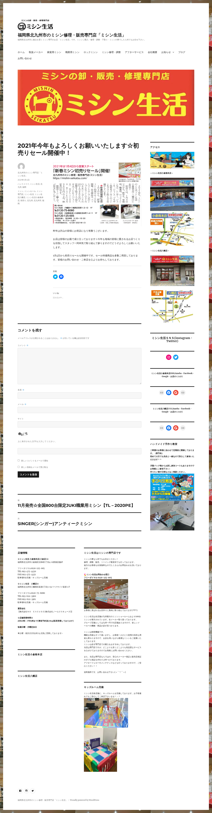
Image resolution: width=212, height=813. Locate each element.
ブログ (181, 52)
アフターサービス (134, 52)
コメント (23, 345)
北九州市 (37, 200)
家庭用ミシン (54, 52)
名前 (21, 390)
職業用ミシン (72, 52)
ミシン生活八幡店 (27, 676)
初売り (23, 200)
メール (22, 404)
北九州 (30, 200)
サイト (21, 418)
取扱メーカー (36, 52)
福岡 (24, 187)
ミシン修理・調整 (111, 52)
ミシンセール (30, 191)
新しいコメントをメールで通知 (34, 460)
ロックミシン (91, 52)
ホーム (21, 52)
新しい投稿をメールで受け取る (34, 467)
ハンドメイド (23, 184)
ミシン (20, 191)
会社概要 (152, 52)
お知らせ (166, 52)
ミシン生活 (35, 184)
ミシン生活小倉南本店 (30, 654)
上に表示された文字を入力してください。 (37, 441)
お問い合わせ (25, 58)
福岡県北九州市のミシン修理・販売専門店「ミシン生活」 (72, 35)
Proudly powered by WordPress (84, 800)
